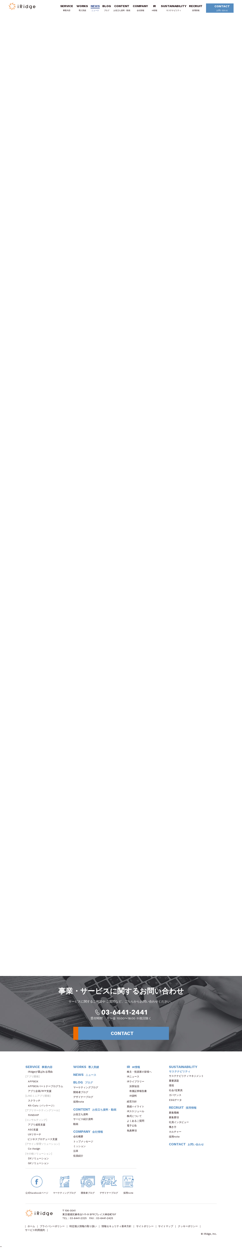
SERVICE (66, 8)
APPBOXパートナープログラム (47, 1086)
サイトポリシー (145, 1227)
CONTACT (220, 8)
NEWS (94, 8)
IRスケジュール (137, 1111)
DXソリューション (39, 1159)
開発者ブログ (80, 1092)
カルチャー (176, 1132)
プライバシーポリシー (52, 1227)
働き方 (174, 1127)
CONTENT (121, 8)
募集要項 (175, 1118)
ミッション (80, 1146)
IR (154, 8)
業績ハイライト (137, 1106)
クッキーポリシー (188, 1227)
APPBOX (34, 1081)
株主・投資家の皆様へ (140, 1072)
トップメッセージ (84, 1141)
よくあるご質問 (137, 1121)
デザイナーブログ (83, 1097)
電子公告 (133, 1126)
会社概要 (79, 1137)
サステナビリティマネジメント (187, 1076)
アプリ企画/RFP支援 (41, 1091)
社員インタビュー (180, 1122)
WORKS (81, 8)
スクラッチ (35, 1101)
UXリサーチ (36, 1135)
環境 (172, 1086)
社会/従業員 (177, 1090)
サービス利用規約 (35, 1230)
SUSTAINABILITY (173, 8)
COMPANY (140, 8)
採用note (78, 1102)
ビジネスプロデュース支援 (44, 1139)
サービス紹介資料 (84, 1119)
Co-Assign (36, 1149)
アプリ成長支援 (38, 1125)
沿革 (77, 1151)
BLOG (106, 8)
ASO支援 (34, 1130)
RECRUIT (195, 8)
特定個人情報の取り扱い (83, 1227)
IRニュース (134, 1077)
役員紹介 (79, 1156)
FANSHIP (35, 1115)
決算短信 (134, 1086)
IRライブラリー (137, 1081)
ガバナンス (176, 1095)
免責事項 (133, 1131)
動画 (77, 1124)
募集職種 (176, 1113)
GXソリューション (39, 1163)
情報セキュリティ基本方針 (117, 1227)
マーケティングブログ (87, 1087)
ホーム (31, 1227)
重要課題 (175, 1081)
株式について (135, 1116)
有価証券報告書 (138, 1091)
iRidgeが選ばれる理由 (41, 1072)
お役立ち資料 (82, 1114)
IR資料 (133, 1096)
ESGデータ (176, 1100)
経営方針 (133, 1102)
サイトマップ (166, 1227)
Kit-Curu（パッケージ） (43, 1105)
